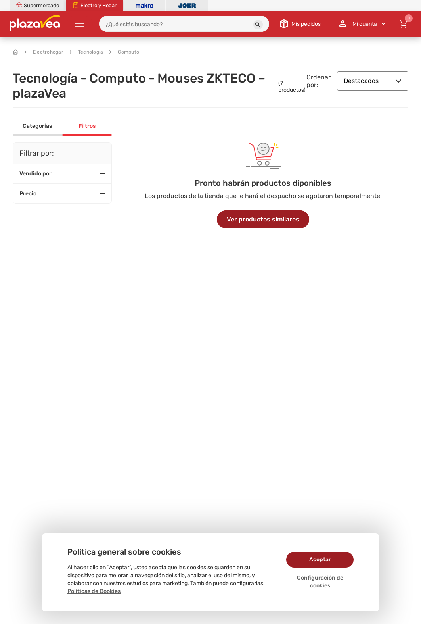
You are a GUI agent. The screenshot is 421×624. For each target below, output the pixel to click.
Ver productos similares (263, 219)
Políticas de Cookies (94, 591)
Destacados (373, 81)
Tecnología (86, 52)
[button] (258, 24)
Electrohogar (44, 52)
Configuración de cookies (320, 581)
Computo (124, 52)
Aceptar (320, 559)
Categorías (37, 126)
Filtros (87, 126)
